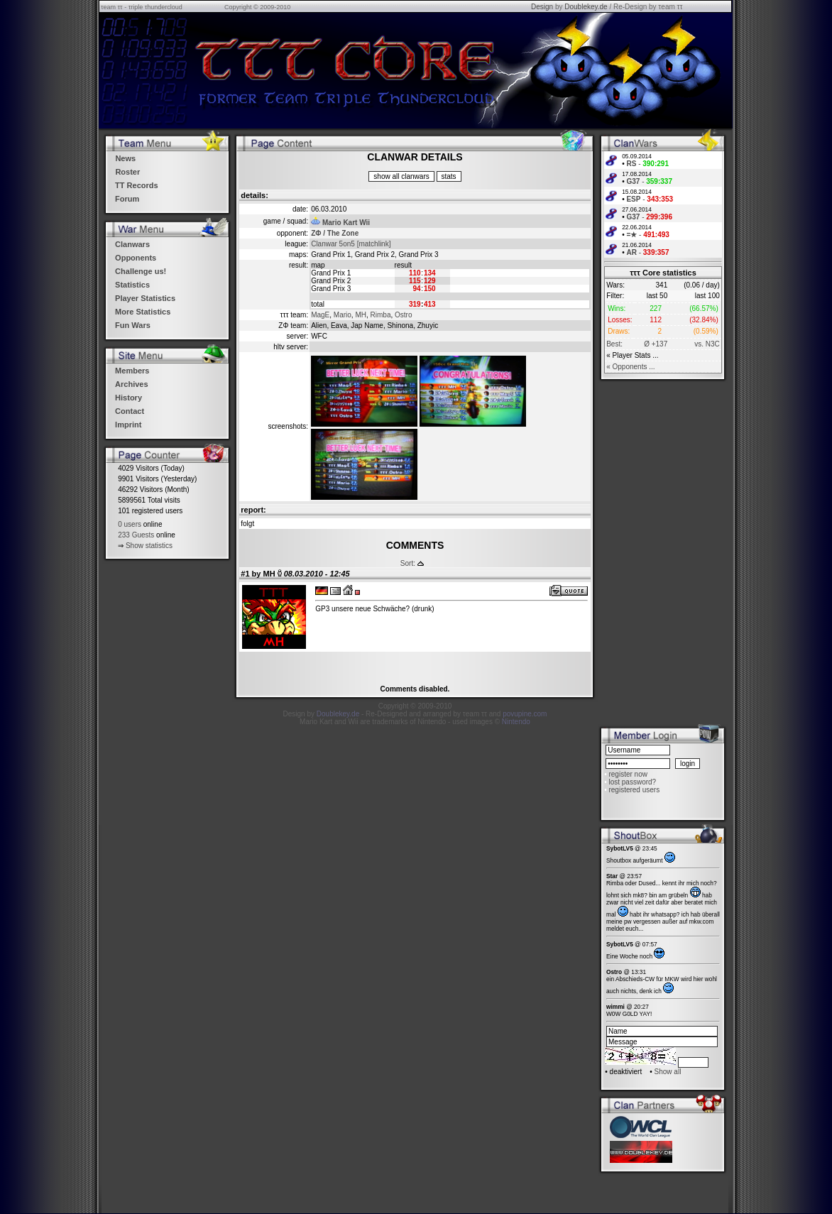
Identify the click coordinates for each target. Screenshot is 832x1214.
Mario (342, 315)
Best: (614, 344)
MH (360, 315)
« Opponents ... (630, 367)
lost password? (632, 782)
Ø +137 (655, 344)
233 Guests (136, 535)
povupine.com (525, 714)
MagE (320, 315)
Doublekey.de (585, 7)
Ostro (403, 315)
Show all (668, 1072)
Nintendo (516, 722)
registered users (633, 790)
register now (627, 774)
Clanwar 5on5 (333, 244)
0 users (129, 524)
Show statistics (149, 545)
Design (542, 7)
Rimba (381, 315)
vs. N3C (707, 344)
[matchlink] (374, 244)
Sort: (407, 563)
